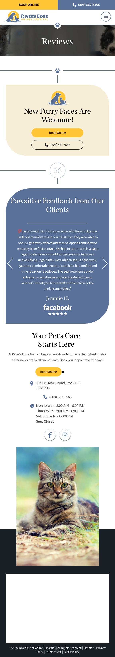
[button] (106, 17)
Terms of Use (53, 652)
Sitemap (89, 648)
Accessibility (71, 652)
